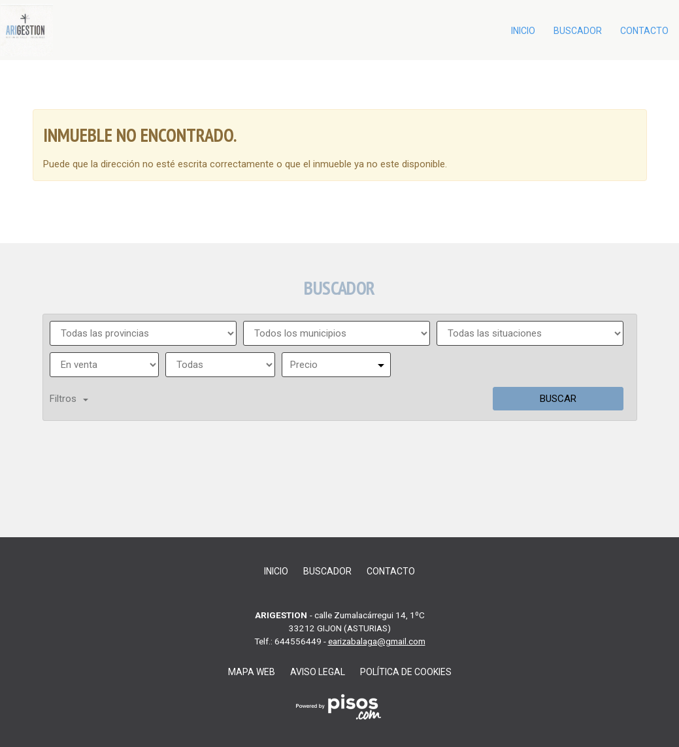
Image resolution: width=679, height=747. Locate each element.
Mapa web (251, 672)
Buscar (558, 399)
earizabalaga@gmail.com (376, 641)
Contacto (644, 30)
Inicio (523, 30)
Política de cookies (406, 672)
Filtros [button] (69, 399)
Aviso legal (317, 672)
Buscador (578, 30)
